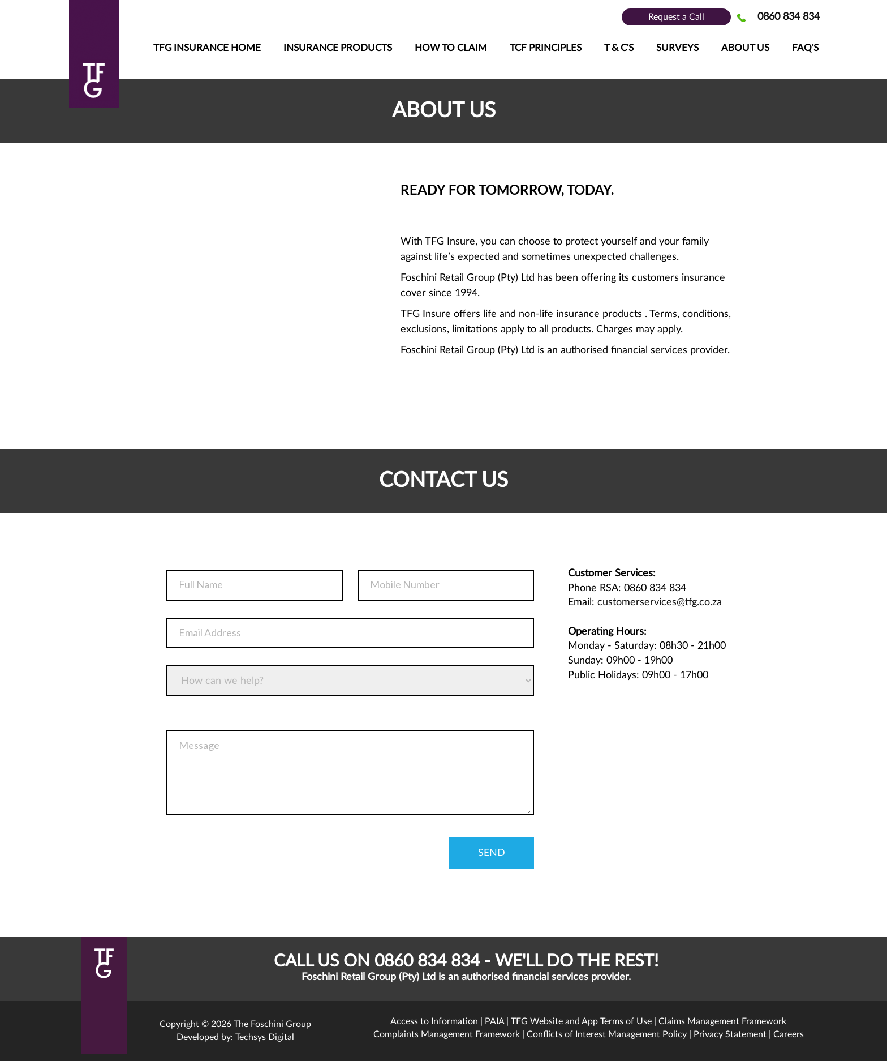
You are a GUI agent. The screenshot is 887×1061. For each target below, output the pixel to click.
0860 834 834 (788, 17)
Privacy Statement (730, 1034)
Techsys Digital (264, 1037)
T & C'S (619, 48)
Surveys (677, 48)
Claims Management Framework (722, 1021)
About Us (745, 48)
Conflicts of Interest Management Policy (607, 1034)
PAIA (494, 1021)
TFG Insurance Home (207, 48)
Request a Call (676, 17)
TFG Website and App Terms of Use (581, 1021)
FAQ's (805, 48)
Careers (788, 1034)
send (491, 853)
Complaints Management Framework (446, 1034)
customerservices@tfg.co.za (659, 602)
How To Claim (451, 48)
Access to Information (434, 1021)
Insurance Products (337, 48)
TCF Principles (546, 48)
